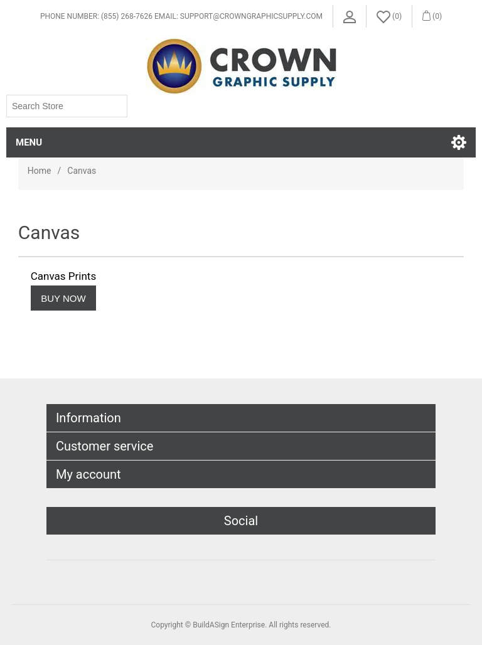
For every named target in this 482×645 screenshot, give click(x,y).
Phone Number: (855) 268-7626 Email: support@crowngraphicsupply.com (181, 16)
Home (39, 171)
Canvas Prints (63, 276)
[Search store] (66, 106)
